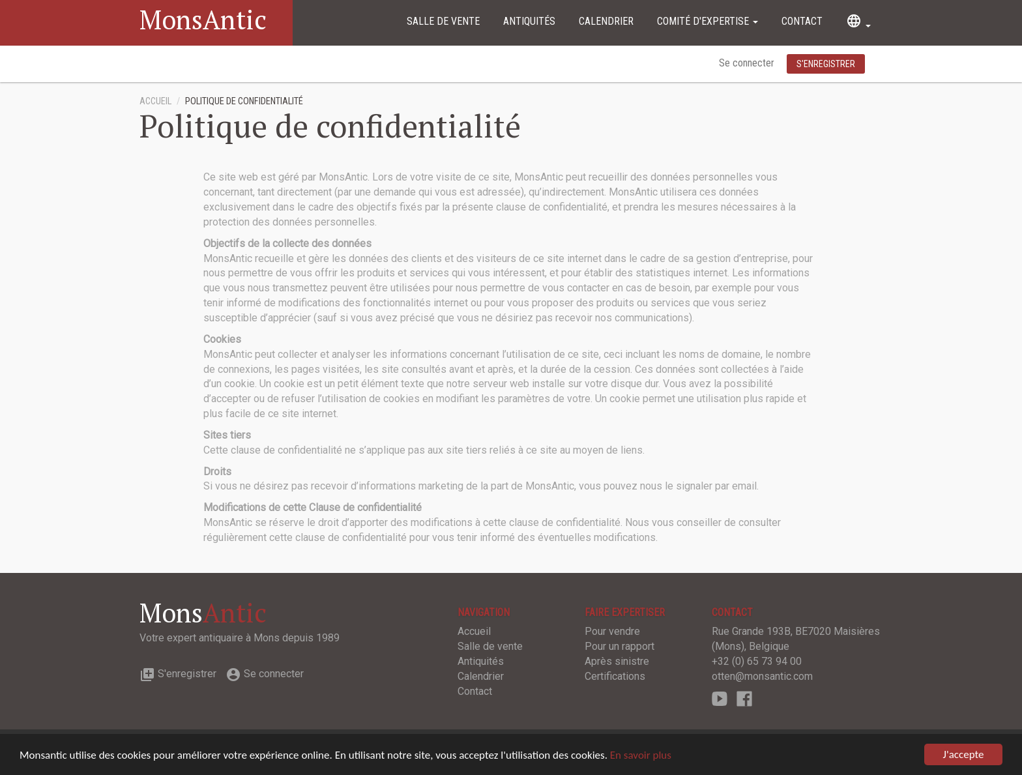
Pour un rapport (619, 646)
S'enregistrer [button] (825, 64)
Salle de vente (443, 21)
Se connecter (748, 63)
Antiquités (529, 21)
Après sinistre (617, 661)
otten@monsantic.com (762, 676)
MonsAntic (203, 19)
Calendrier (606, 21)
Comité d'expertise (707, 21)
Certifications (615, 676)
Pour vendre (612, 631)
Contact (802, 21)
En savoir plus (640, 755)
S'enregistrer (177, 673)
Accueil (155, 101)
